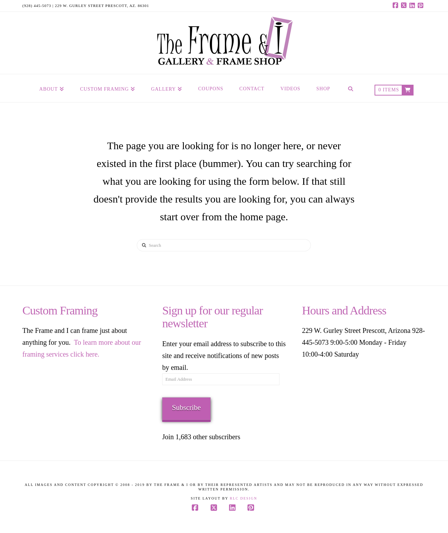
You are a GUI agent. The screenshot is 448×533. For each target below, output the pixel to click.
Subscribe (186, 407)
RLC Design (243, 498)
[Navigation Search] (350, 88)
